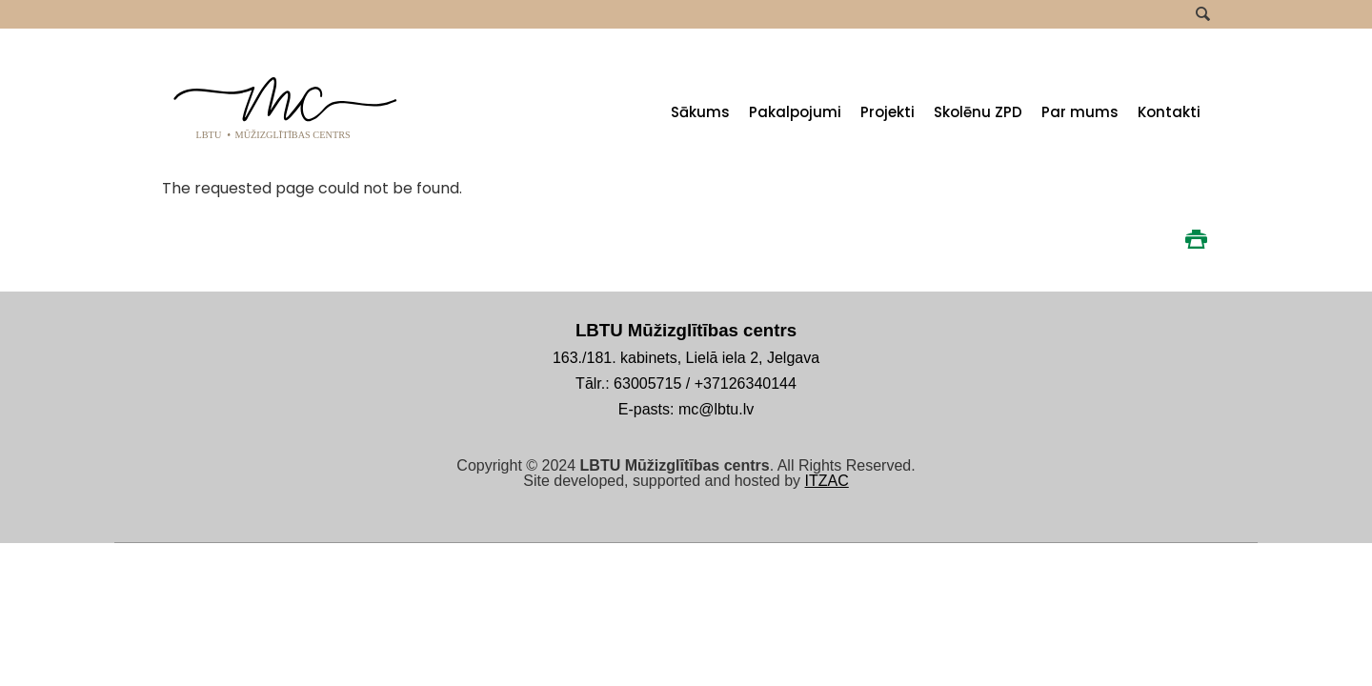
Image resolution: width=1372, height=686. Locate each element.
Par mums (1080, 112)
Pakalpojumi (795, 112)
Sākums (700, 112)
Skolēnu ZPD (978, 112)
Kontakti (1169, 112)
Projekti (887, 112)
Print (1195, 239)
